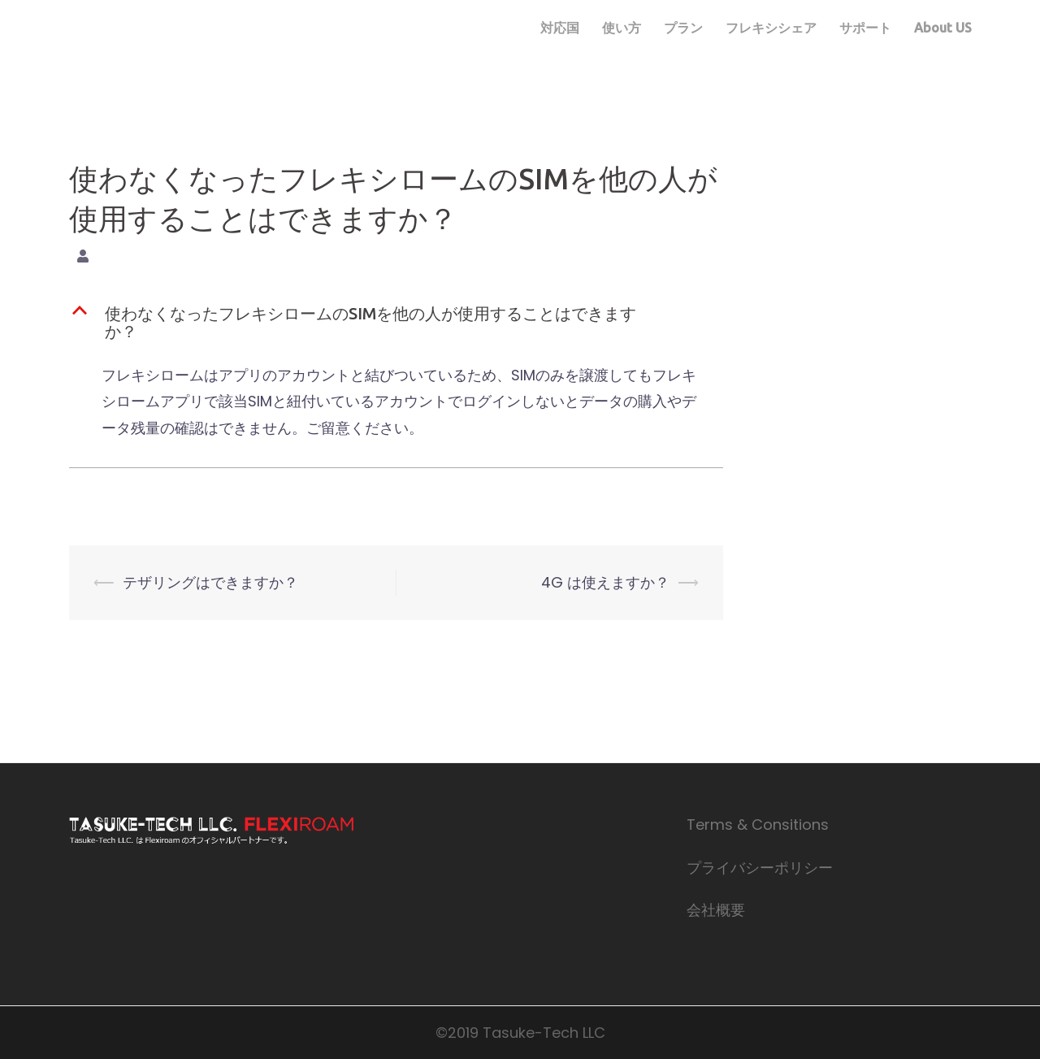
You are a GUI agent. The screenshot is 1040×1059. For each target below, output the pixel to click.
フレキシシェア (771, 27)
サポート (865, 27)
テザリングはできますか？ (210, 582)
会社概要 (716, 910)
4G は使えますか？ (605, 582)
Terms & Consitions (758, 824)
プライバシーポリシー (760, 867)
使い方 (621, 27)
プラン (683, 27)
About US (943, 27)
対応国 (559, 27)
